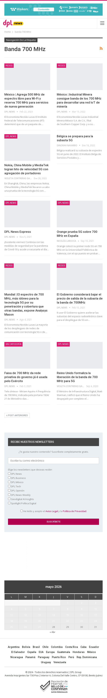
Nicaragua (16, 657)
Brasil (36, 646)
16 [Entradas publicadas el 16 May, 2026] (81, 615)
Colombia (57, 646)
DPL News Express (17, 232)
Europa (50, 652)
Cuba (83, 646)
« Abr (52, 632)
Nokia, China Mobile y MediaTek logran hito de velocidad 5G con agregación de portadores (26, 169)
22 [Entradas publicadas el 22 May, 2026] (67, 621)
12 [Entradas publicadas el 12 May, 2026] (25, 615)
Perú (71, 657)
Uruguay (46, 662)
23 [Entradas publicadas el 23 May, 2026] (81, 621)
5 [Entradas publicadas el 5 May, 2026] (25, 608)
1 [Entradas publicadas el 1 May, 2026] (67, 602)
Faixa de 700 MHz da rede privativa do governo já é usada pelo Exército (25, 377)
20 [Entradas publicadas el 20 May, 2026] (39, 621)
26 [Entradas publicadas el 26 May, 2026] (25, 627)
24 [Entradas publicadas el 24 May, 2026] (95, 621)
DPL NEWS (11, 136)
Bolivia (26, 646)
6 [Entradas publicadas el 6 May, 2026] (39, 608)
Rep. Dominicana (87, 657)
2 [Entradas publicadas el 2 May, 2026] (81, 602)
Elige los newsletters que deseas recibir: (30, 469)
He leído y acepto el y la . (53, 511)
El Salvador (18, 652)
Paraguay (43, 657)
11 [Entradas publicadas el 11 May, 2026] (11, 615)
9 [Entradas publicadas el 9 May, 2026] (81, 608)
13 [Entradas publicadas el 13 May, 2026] (39, 615)
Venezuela (60, 662)
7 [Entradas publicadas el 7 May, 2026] (53, 608)
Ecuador (94, 646)
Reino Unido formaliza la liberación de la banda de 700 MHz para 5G (77, 377)
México (91, 652)
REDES (9, 65)
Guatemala (63, 652)
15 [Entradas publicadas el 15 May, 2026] (67, 615)
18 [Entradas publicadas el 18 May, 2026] (11, 621)
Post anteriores (17, 415)
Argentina (13, 646)
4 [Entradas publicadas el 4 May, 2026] (11, 608)
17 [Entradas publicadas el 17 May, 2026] (95, 615)
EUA (41, 652)
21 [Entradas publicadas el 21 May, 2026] (53, 621)
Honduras (79, 652)
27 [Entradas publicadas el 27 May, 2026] (39, 627)
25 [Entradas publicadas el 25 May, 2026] (11, 627)
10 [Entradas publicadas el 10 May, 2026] (95, 608)
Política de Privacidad (74, 511)
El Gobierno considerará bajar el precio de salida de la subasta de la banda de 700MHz (80, 298)
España (31, 652)
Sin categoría (13, 344)
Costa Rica (71, 646)
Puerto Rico (59, 657)
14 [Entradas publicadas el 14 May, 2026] (53, 615)
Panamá (30, 657)
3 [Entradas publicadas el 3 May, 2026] (95, 602)
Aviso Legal (51, 511)
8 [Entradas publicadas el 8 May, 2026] (67, 608)
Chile (45, 646)
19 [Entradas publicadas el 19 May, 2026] (25, 621)
